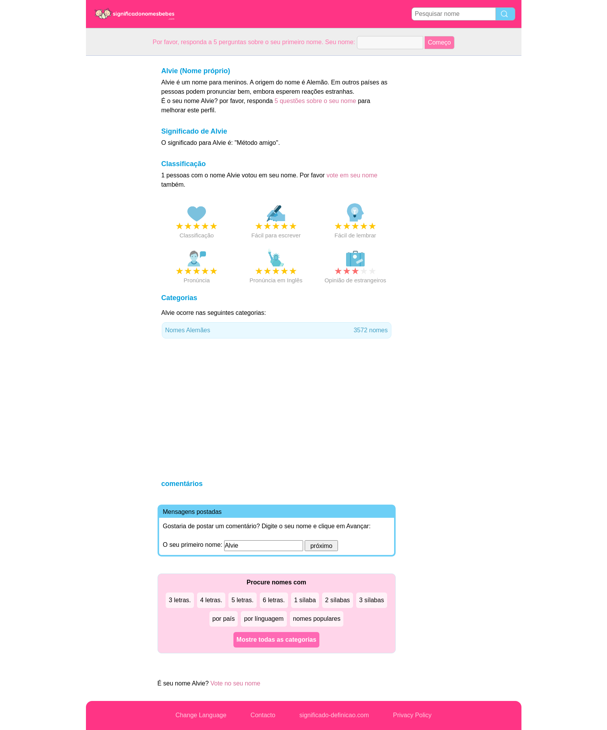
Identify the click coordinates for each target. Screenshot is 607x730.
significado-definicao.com (334, 715)
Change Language (200, 715)
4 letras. (211, 600)
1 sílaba (305, 600)
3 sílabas (371, 600)
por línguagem (263, 618)
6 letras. (274, 600)
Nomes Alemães (276, 330)
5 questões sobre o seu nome (315, 101)
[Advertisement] (117, 172)
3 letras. (180, 600)
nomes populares (317, 618)
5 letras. (242, 600)
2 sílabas (337, 600)
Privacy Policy (412, 715)
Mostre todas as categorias (276, 639)
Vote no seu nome (235, 683)
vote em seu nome (351, 175)
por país (224, 618)
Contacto (262, 715)
